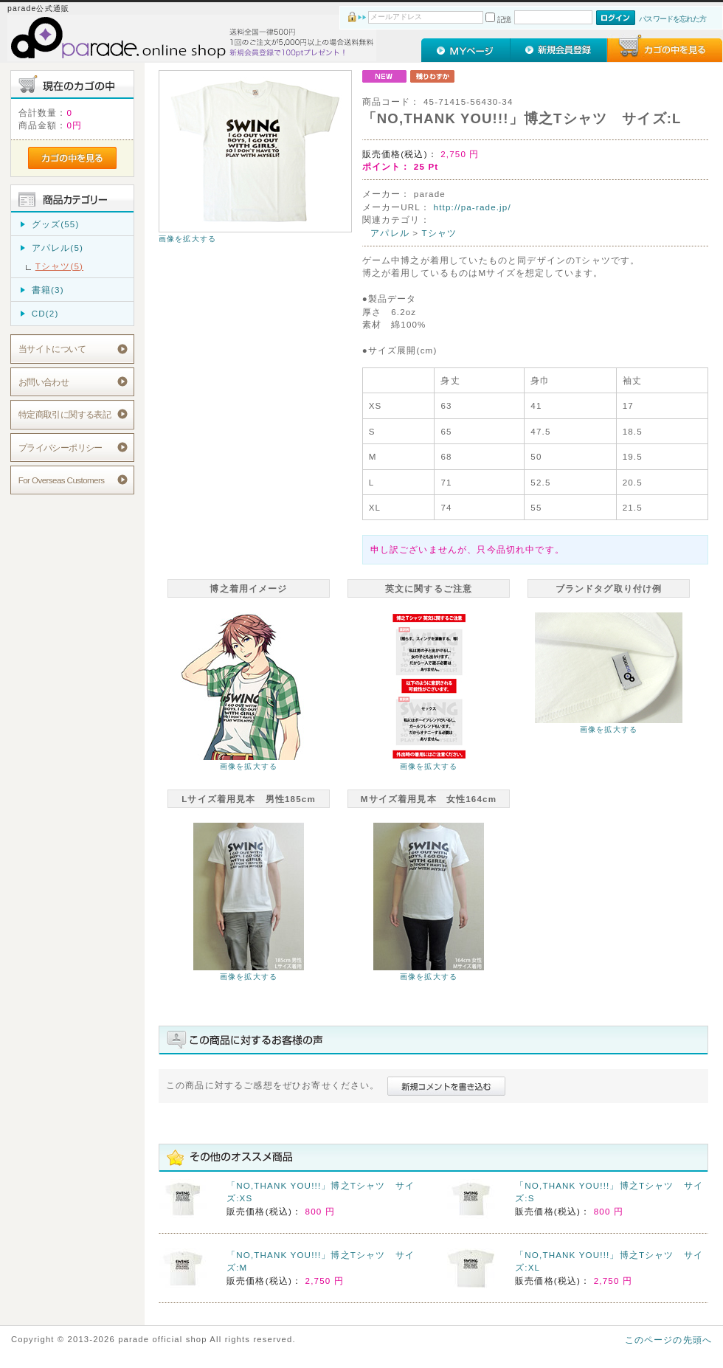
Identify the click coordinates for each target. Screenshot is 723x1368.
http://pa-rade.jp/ (472, 207)
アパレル (389, 233)
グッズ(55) (56, 224)
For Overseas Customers (61, 480)
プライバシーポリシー (60, 447)
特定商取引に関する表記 (64, 414)
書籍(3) (48, 289)
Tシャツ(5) (59, 266)
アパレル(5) (57, 247)
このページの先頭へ (668, 1339)
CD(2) (45, 313)
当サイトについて (52, 348)
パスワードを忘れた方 (672, 19)
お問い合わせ (43, 382)
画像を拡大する (187, 239)
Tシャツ (439, 233)
